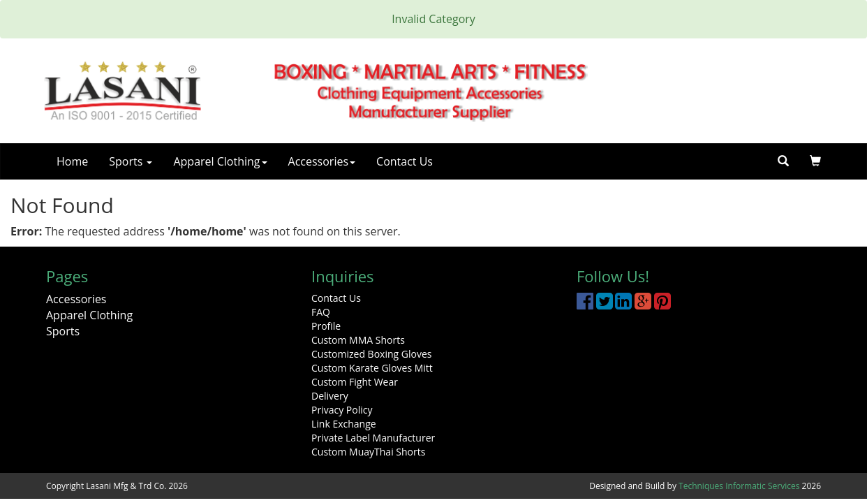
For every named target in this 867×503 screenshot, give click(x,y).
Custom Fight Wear (354, 381)
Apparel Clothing (220, 161)
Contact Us (404, 161)
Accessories (322, 161)
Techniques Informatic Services (739, 486)
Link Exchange (343, 423)
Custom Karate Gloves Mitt (372, 367)
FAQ (320, 312)
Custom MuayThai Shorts (368, 451)
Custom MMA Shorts (358, 340)
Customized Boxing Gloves (371, 353)
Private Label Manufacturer (373, 437)
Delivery (329, 395)
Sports (130, 161)
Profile (326, 326)
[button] (815, 161)
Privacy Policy (341, 409)
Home (72, 161)
